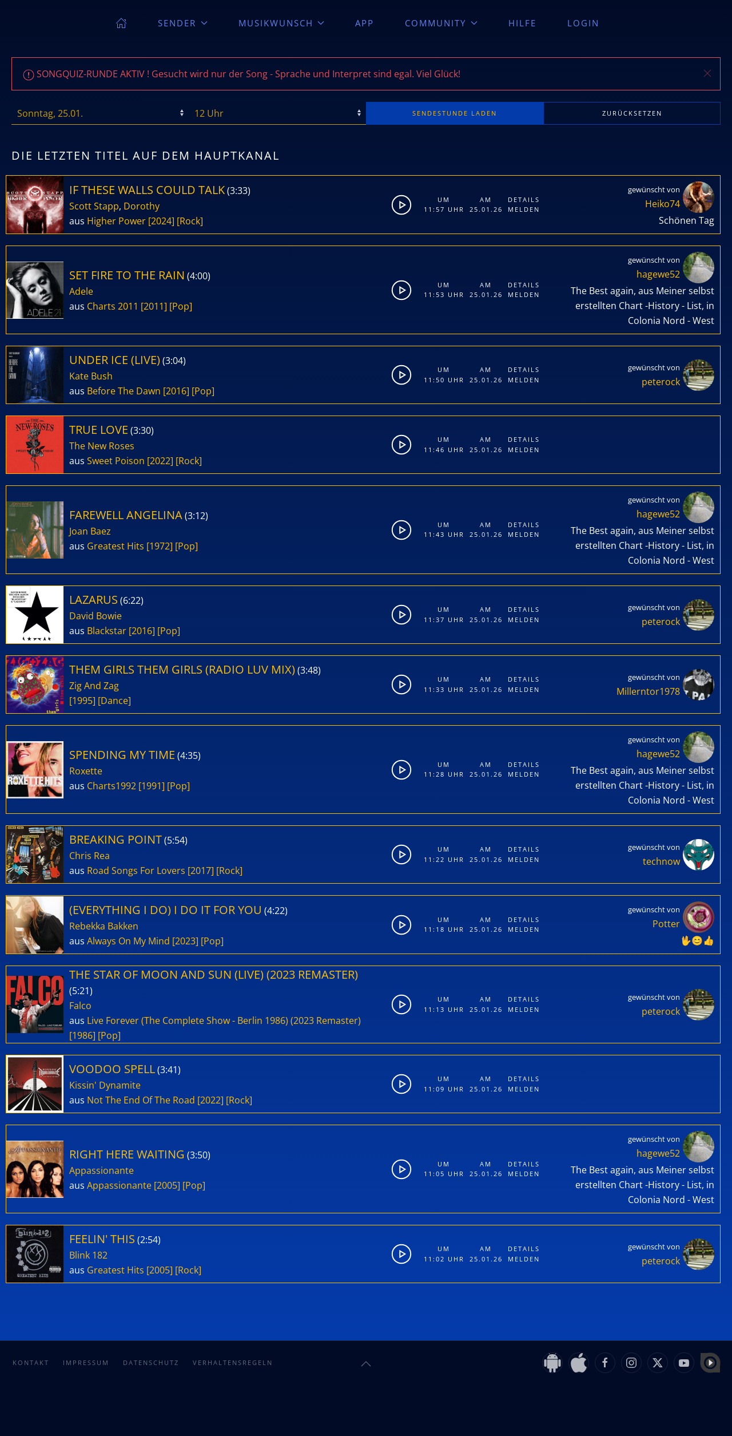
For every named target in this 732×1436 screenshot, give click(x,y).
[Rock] (190, 221)
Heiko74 (662, 203)
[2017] (201, 870)
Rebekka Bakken (103, 926)
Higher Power (116, 221)
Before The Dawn (124, 391)
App (364, 23)
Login (583, 23)
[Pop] (180, 306)
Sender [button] (183, 23)
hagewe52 (658, 274)
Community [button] (441, 23)
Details (524, 199)
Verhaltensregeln (233, 1362)
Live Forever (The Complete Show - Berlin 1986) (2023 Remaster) (224, 1020)
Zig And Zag (94, 685)
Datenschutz (151, 1362)
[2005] (167, 1185)
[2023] (185, 941)
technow (661, 861)
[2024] (161, 221)
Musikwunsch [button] (281, 23)
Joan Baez (90, 531)
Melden (524, 209)
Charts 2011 (112, 306)
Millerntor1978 (648, 691)
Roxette (85, 771)
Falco (80, 1005)
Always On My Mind (128, 941)
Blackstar (106, 630)
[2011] (154, 306)
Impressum (86, 1362)
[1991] (151, 786)
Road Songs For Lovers (136, 870)
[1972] (159, 546)
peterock (661, 381)
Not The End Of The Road (141, 1100)
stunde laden (454, 113)
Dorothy (142, 206)
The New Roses (101, 446)
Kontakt (31, 1362)
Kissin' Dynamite (105, 1085)
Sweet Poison (116, 460)
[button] (707, 73)
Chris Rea (89, 855)
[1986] (82, 1035)
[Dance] (114, 700)
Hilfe (522, 23)
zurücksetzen (632, 113)
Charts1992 (111, 786)
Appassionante (101, 1170)
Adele (81, 291)
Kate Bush (91, 376)
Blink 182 (88, 1255)
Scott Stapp (94, 206)
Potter (666, 923)
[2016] (176, 391)
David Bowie (95, 616)
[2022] (160, 460)
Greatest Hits (115, 546)
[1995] (82, 700)
